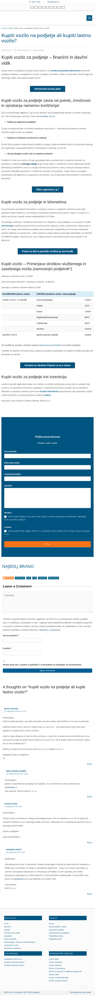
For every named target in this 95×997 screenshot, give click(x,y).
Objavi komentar (48, 672)
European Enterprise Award (14, 964)
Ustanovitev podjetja (56, 932)
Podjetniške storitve (56, 938)
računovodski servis (45, 116)
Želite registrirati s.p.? (47, 190)
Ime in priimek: (11, 453)
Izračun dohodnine (55, 964)
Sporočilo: (9, 487)
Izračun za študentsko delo (59, 979)
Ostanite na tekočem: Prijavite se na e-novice (48, 367)
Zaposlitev (8, 938)
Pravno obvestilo (10, 941)
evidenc (47, 397)
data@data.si (53, 1)
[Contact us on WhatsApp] (68, 1)
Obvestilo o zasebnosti (12, 950)
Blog (10, 28)
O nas (6, 925)
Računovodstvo (53, 580)
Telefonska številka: (12, 476)
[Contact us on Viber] (64, 1)
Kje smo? (7, 929)
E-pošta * (7, 650)
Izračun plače (54, 961)
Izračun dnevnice (55, 967)
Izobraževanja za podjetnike (59, 935)
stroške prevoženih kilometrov (65, 70)
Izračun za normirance (57, 970)
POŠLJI (47, 546)
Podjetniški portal (55, 941)
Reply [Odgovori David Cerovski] (89, 766)
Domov (4, 28)
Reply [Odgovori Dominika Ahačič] (89, 895)
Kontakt (7, 932)
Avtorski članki (19, 580)
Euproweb (86, 994)
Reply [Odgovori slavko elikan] (89, 844)
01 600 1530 (34, 1)
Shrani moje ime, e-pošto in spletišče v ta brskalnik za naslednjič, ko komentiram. (42, 666)
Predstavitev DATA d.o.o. (13, 961)
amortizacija (7, 226)
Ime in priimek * (11, 637)
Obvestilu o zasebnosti (49, 632)
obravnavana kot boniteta (50, 347)
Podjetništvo (42, 580)
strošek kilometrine (49, 393)
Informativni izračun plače (47, 88)
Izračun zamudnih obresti (58, 983)
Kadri (34, 580)
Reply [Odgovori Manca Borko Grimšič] (89, 798)
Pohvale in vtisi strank (12, 935)
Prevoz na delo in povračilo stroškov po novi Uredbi (47, 252)
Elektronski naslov (12, 464)
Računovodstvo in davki (57, 929)
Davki (28, 580)
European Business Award (14, 967)
